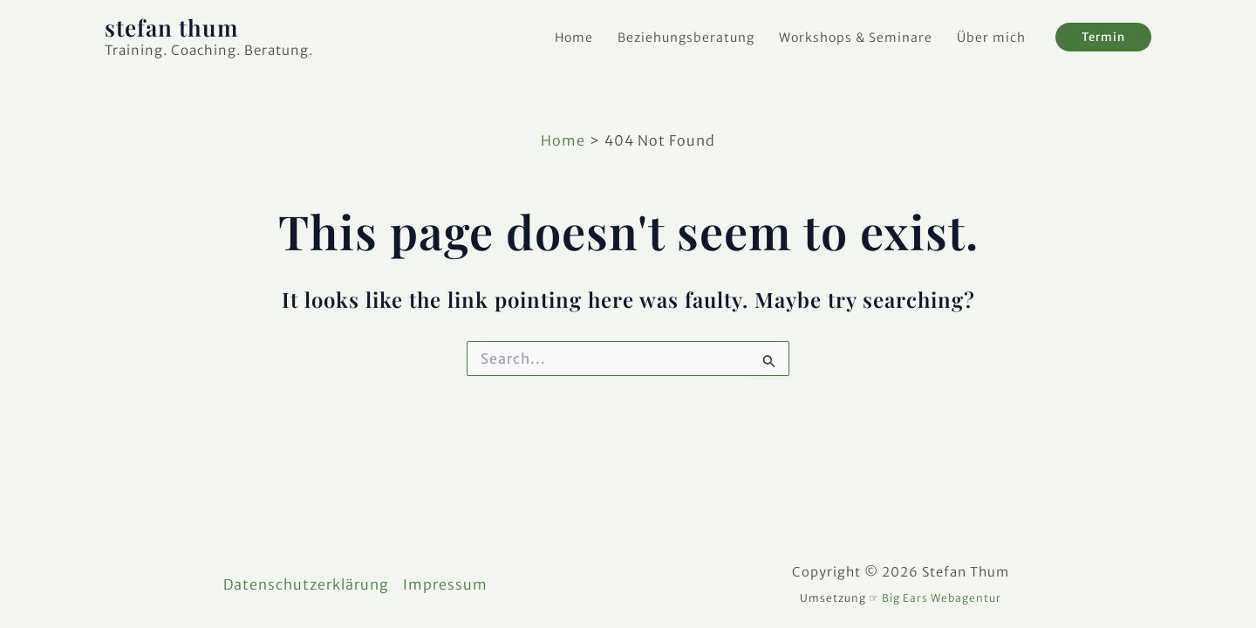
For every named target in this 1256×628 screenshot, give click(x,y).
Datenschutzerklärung (306, 584)
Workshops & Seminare (855, 37)
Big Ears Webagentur (941, 597)
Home (574, 37)
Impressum (445, 584)
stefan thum (171, 27)
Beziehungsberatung (686, 37)
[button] (1103, 37)
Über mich (991, 37)
